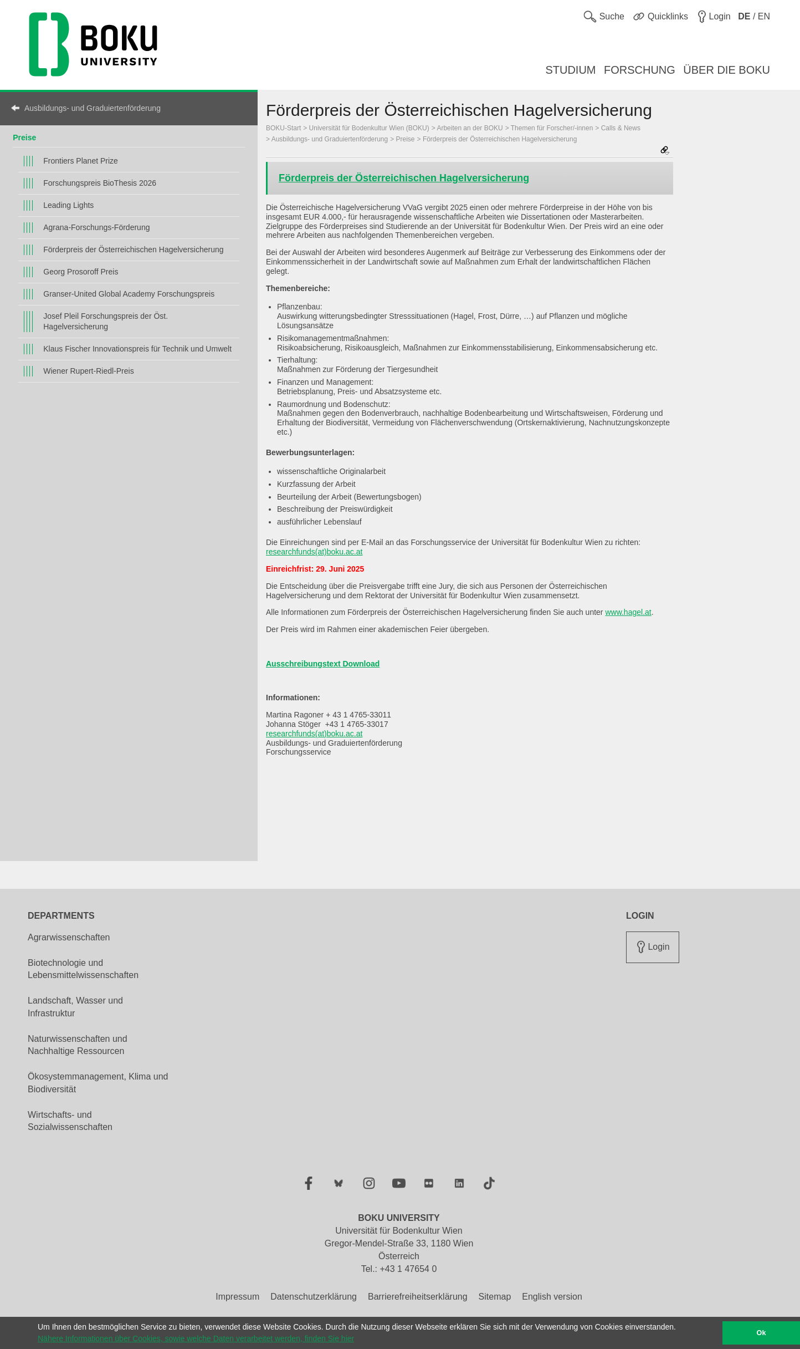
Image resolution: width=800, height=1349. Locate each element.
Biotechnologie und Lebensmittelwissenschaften (83, 969)
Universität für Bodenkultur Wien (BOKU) (369, 128)
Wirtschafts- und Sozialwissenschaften (70, 1121)
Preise (24, 137)
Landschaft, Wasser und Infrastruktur (75, 1007)
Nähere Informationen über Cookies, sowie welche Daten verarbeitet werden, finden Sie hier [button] (196, 1338)
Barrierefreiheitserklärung (418, 1296)
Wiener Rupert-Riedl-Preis (88, 370)
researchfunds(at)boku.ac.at (314, 551)
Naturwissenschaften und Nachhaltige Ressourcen (77, 1045)
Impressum (237, 1296)
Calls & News (620, 128)
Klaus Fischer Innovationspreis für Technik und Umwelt (137, 348)
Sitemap (495, 1296)
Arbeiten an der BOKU (469, 128)
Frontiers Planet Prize (80, 160)
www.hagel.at (628, 612)
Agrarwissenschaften (69, 937)
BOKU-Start (283, 128)
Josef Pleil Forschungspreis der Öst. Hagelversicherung (105, 321)
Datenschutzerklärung (313, 1296)
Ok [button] (761, 1333)
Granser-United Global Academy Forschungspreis (128, 293)
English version (552, 1296)
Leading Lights (68, 205)
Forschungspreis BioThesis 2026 (99, 183)
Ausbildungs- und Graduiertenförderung (92, 108)
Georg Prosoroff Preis (80, 271)
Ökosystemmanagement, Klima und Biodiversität (98, 1083)
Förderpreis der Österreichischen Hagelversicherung (133, 249)
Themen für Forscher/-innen (552, 128)
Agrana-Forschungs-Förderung (96, 227)
